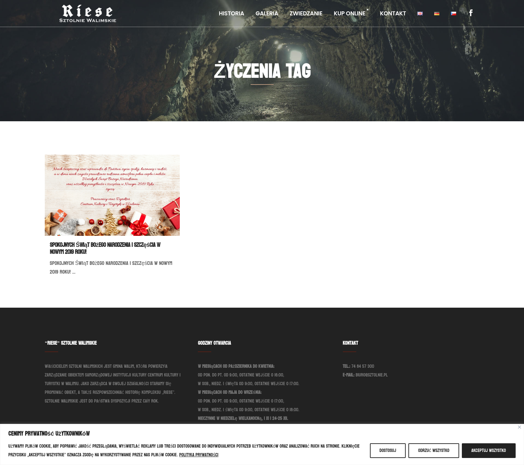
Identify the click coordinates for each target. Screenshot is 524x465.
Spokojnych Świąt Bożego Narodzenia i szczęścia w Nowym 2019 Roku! (105, 249)
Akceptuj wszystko (489, 450)
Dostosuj (388, 450)
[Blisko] (519, 427)
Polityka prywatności (198, 455)
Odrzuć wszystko (433, 450)
